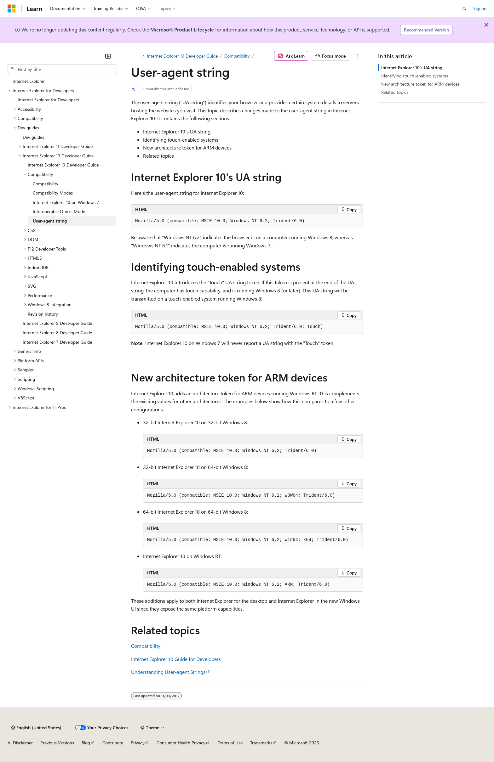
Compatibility (237, 56)
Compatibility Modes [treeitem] (53, 193)
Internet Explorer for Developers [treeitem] (48, 100)
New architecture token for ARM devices (420, 84)
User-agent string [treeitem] (50, 221)
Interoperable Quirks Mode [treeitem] (59, 211)
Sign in (479, 8)
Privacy (138, 743)
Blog (86, 743)
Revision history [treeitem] (43, 314)
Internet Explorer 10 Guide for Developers (176, 659)
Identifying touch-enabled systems (414, 76)
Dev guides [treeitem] (33, 137)
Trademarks (261, 743)
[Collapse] (108, 56)
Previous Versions (57, 743)
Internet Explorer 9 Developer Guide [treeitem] (57, 323)
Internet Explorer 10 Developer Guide (182, 56)
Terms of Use (230, 743)
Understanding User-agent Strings (168, 672)
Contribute (112, 743)
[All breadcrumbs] (136, 56)
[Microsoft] (12, 8)
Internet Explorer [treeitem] (29, 81)
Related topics (394, 92)
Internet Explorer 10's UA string (411, 68)
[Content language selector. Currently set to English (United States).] (36, 728)
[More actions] (357, 56)
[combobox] (62, 69)
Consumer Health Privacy (181, 743)
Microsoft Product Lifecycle (182, 29)
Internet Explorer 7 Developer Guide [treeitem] (57, 342)
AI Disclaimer (20, 743)
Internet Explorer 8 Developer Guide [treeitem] (57, 333)
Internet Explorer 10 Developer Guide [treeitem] (63, 165)
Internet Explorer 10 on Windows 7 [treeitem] (66, 202)
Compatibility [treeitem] (45, 184)
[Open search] (464, 8)
